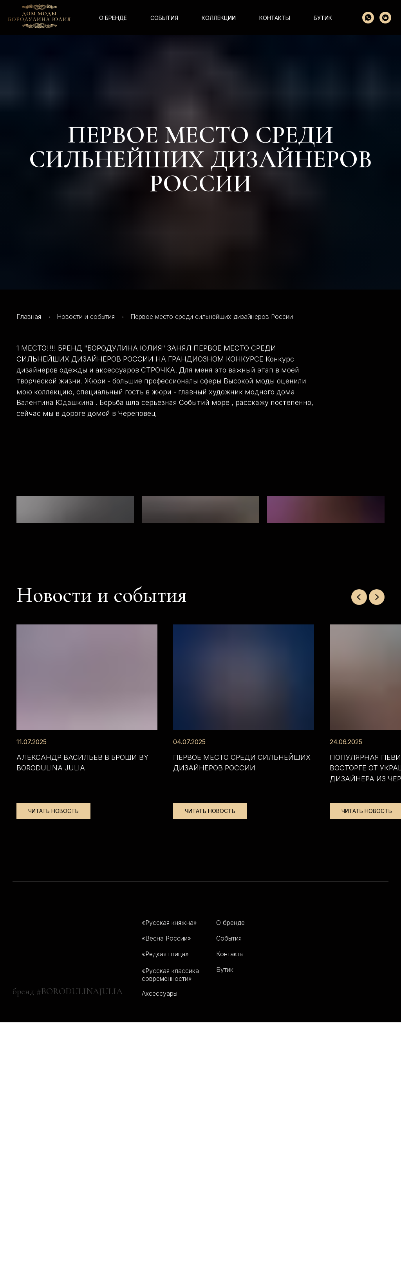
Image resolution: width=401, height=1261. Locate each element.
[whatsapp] (368, 17)
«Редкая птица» (165, 1192)
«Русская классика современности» (170, 1213)
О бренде (113, 17)
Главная (28, 316)
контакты (274, 17)
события (164, 17)
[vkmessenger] (385, 17)
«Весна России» (166, 1177)
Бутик (323, 17)
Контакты (230, 1192)
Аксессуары (159, 1232)
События (229, 1177)
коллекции (219, 17)
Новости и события (86, 316)
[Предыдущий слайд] (359, 836)
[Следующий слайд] (377, 836)
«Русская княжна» (169, 1161)
